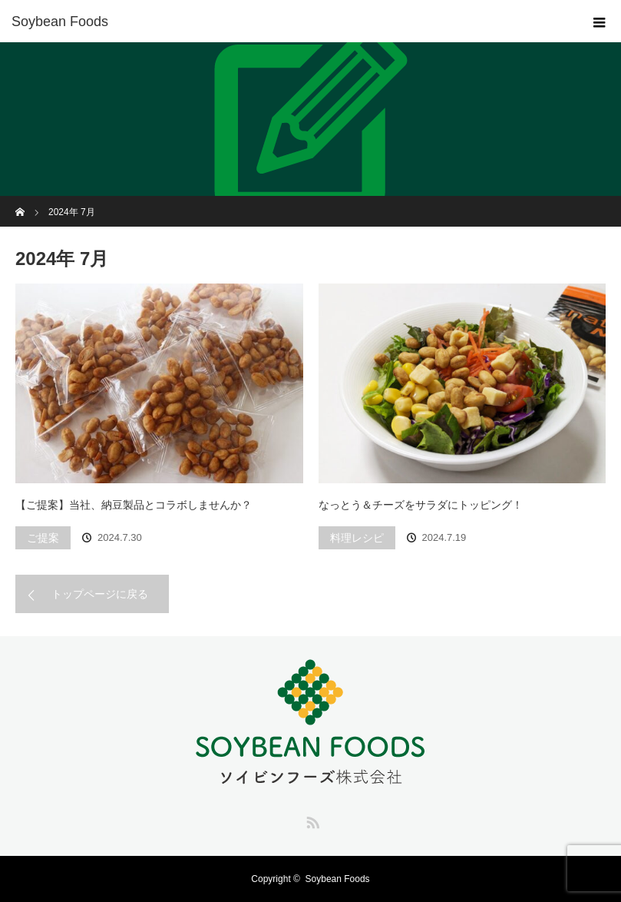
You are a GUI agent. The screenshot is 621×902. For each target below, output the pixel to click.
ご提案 (43, 538)
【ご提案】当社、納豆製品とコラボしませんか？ (133, 505)
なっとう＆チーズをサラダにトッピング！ (421, 505)
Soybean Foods (338, 879)
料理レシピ (357, 538)
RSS (310, 819)
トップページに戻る (99, 594)
